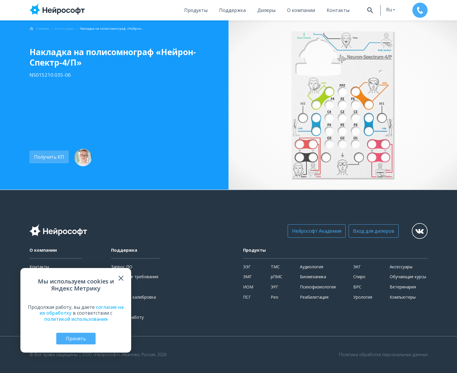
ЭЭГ (247, 266)
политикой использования (76, 319)
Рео (274, 297)
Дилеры (266, 10)
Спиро (359, 276)
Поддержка (232, 10)
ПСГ (247, 297)
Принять (76, 338)
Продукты (196, 10)
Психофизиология (318, 287)
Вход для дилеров (373, 231)
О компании (301, 10)
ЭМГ (247, 276)
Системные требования (134, 276)
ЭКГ (357, 266)
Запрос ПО (121, 266)
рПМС (276, 276)
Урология (362, 297)
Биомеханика (313, 276)
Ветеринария (403, 287)
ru (389, 9)
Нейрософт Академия (316, 231)
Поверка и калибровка (133, 297)
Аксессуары (401, 266)
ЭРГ (274, 287)
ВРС (357, 287)
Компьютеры (403, 297)
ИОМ (248, 287)
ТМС (275, 266)
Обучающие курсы (408, 276)
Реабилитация (314, 297)
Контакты (338, 10)
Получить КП (49, 157)
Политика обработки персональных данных (383, 354)
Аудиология (311, 266)
